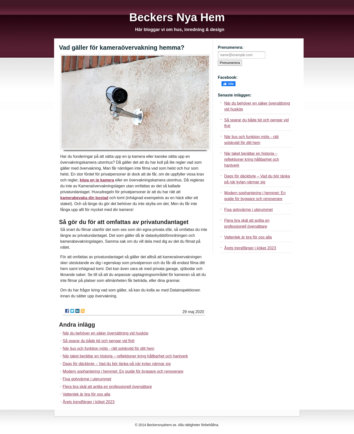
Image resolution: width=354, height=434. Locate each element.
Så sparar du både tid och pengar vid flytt (98, 341)
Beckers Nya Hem (177, 17)
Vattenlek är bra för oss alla (86, 394)
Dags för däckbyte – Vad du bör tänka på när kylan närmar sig (117, 364)
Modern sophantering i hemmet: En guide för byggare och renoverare (123, 371)
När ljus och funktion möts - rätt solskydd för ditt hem (108, 348)
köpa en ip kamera (97, 180)
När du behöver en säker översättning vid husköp (105, 333)
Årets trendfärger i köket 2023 (89, 402)
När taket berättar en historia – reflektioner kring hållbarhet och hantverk (125, 356)
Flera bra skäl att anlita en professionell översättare (107, 387)
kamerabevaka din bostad (84, 198)
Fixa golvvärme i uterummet (87, 379)
